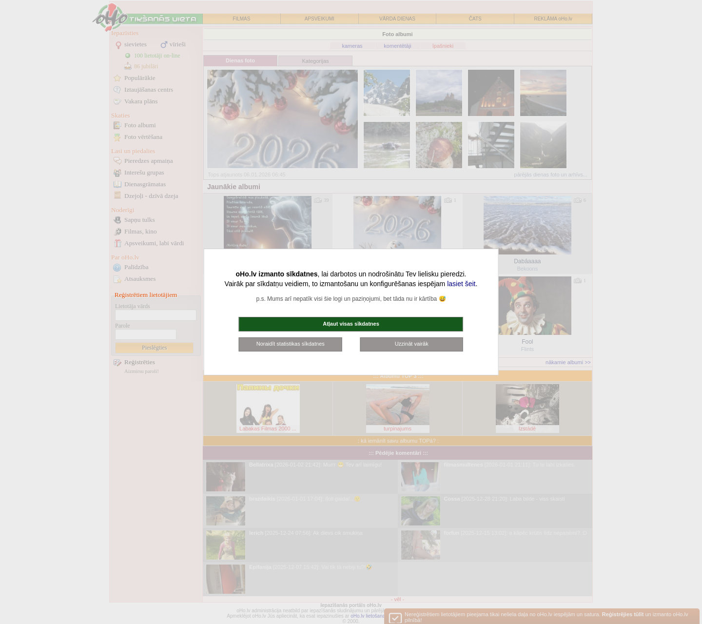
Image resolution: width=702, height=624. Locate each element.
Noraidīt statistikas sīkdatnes (290, 344)
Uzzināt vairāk (412, 344)
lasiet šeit (461, 284)
